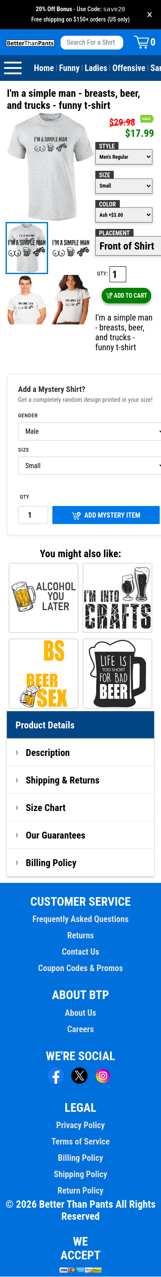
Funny (69, 68)
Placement (114, 233)
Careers (80, 1029)
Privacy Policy (80, 1125)
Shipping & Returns (63, 780)
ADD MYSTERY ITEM (106, 516)
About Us (80, 1013)
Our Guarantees (55, 835)
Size (104, 175)
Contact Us (80, 952)
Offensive (129, 68)
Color (107, 204)
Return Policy (80, 1191)
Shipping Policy (80, 1174)
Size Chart (46, 808)
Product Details (45, 725)
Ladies (96, 68)
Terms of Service (81, 1142)
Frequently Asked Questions (80, 919)
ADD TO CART (126, 296)
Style (107, 146)
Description (48, 753)
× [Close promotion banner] (149, 15)
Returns (80, 936)
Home (44, 68)
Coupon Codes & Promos (80, 968)
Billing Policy (51, 863)
